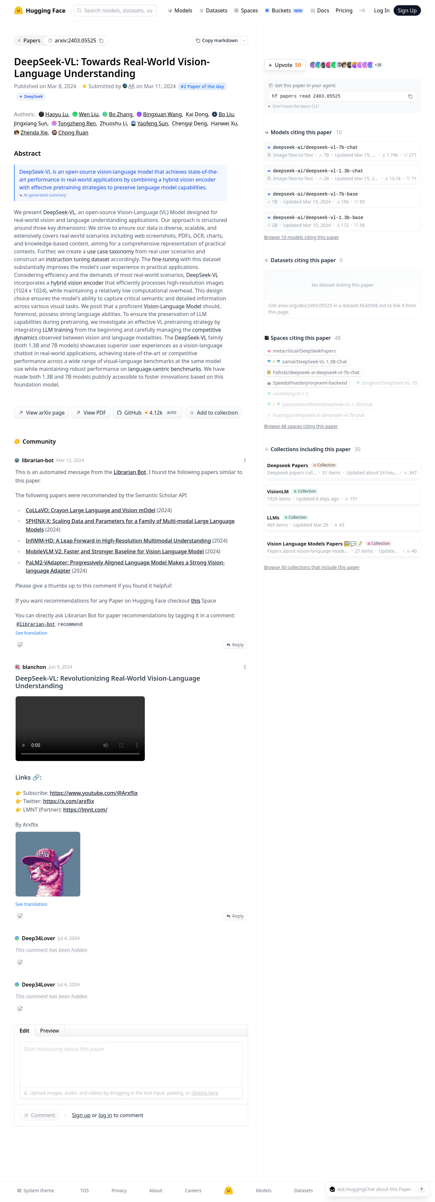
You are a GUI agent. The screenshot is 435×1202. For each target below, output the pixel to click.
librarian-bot (38, 460)
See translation (31, 633)
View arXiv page (41, 413)
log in (105, 1115)
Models (179, 10)
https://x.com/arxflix (68, 801)
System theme (35, 1190)
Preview (49, 1030)
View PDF (90, 413)
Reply (235, 644)
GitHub (147, 413)
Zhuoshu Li (113, 123)
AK (129, 85)
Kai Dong (197, 114)
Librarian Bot (130, 472)
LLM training (58, 329)
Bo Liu (226, 114)
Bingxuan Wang (162, 114)
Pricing (344, 10)
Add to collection (213, 412)
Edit (24, 1030)
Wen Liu (88, 114)
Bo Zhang (120, 114)
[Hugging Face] (228, 1190)
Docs (319, 10)
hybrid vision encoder (77, 282)
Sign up (81, 1115)
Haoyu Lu (56, 114)
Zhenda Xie (34, 132)
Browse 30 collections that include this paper (312, 567)
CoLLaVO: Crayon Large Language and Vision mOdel (90, 510)
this (195, 600)
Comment (39, 1115)
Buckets (283, 10)
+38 (378, 65)
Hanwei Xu (224, 123)
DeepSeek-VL (59, 212)
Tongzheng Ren (77, 123)
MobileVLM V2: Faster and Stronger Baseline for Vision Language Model (115, 551)
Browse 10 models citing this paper (301, 237)
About (155, 1190)
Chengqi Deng (189, 123)
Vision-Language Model (172, 306)
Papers (28, 40)
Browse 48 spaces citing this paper (301, 426)
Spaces (246, 10)
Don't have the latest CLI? (296, 106)
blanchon (34, 667)
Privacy (119, 1190)
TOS (84, 1190)
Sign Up (407, 10)
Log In (381, 10)
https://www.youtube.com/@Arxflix (94, 793)
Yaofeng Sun (152, 123)
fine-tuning (165, 259)
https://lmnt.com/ (85, 809)
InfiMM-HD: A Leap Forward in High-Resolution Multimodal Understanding (118, 540)
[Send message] (422, 1189)
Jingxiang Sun (30, 123)
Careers (193, 1190)
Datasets (213, 10)
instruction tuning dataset (78, 259)
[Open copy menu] (244, 40)
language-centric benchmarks (164, 368)
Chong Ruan (73, 132)
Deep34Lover (38, 938)
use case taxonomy (110, 251)
